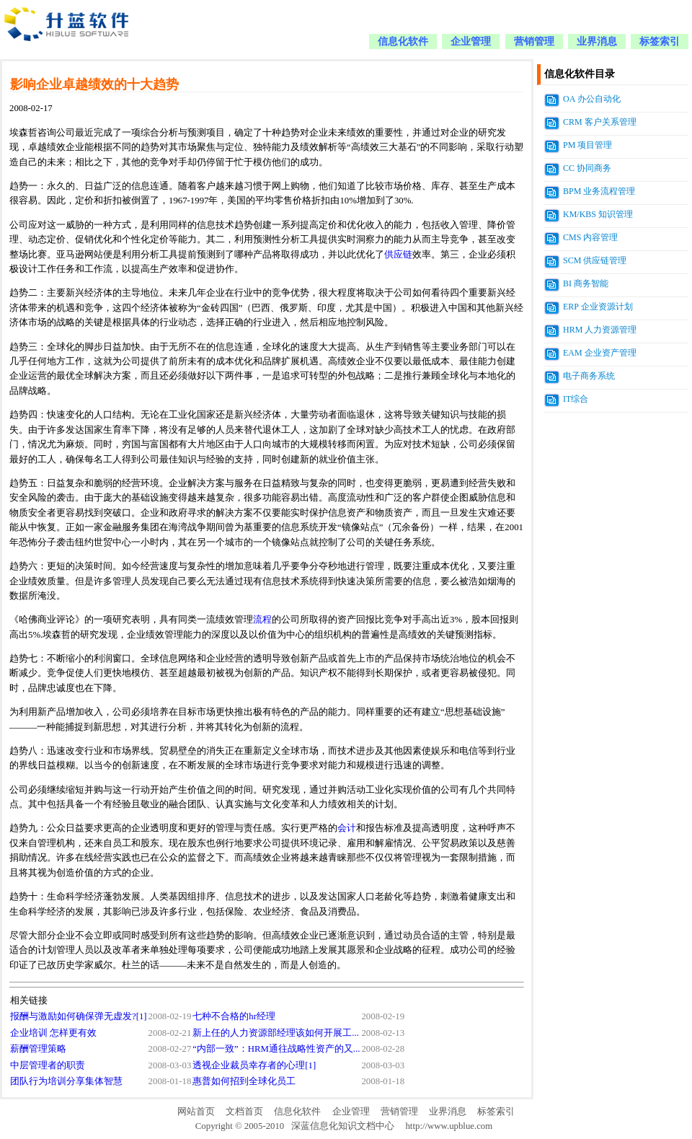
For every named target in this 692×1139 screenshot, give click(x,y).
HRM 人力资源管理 (599, 330)
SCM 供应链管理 (594, 260)
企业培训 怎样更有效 (53, 1033)
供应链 (398, 255)
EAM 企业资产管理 (599, 353)
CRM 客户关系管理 (599, 122)
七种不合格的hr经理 (233, 1016)
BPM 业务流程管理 (599, 191)
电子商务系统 (589, 376)
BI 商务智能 (585, 283)
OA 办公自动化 (592, 99)
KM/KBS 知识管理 (598, 214)
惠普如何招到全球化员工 (244, 1081)
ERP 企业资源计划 (598, 307)
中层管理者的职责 (47, 1065)
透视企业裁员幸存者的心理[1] (254, 1065)
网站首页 (196, 1112)
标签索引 (659, 41)
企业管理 (471, 41)
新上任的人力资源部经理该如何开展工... (275, 1033)
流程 (262, 620)
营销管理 (534, 41)
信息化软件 (403, 41)
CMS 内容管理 (590, 237)
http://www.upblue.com (448, 1126)
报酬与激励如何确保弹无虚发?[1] (78, 1016)
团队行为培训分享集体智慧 (66, 1081)
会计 (346, 828)
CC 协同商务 (587, 168)
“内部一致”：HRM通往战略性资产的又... (276, 1049)
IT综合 (575, 399)
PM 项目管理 (587, 145)
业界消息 (597, 41)
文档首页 (244, 1112)
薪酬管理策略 (38, 1049)
